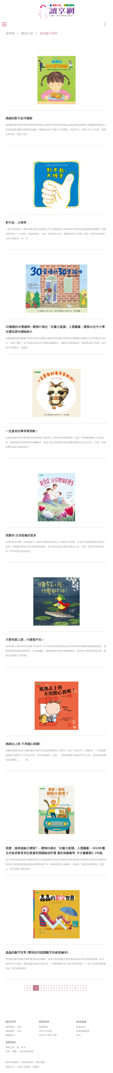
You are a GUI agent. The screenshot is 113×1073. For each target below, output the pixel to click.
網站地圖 (40, 1062)
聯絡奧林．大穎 (13, 1031)
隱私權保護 (27, 1062)
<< (27, 987)
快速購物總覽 (83, 1031)
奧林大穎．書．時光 (16, 1047)
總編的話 (10, 1035)
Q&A (78, 1035)
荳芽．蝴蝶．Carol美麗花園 (19, 1051)
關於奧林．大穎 (13, 1027)
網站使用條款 (12, 1062)
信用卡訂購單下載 (48, 1035)
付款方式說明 (45, 1031)
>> (83, 987)
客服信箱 (80, 1027)
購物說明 (43, 1027)
